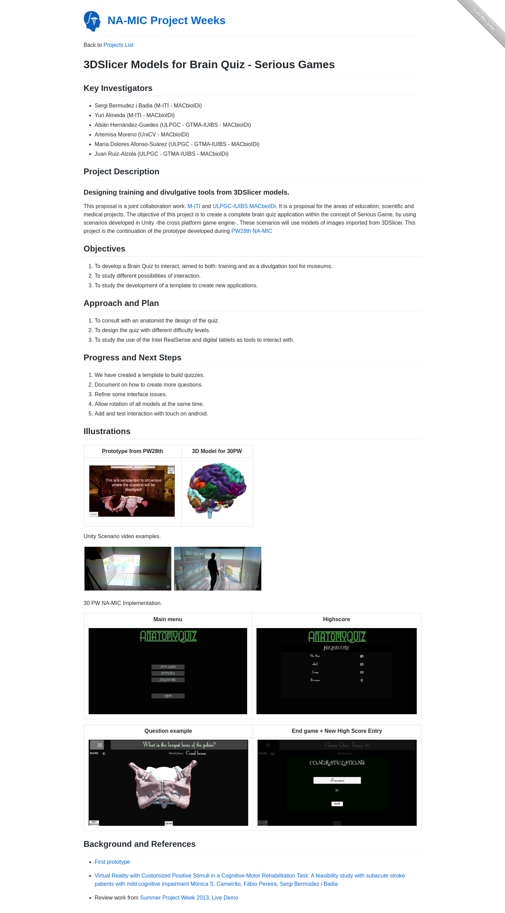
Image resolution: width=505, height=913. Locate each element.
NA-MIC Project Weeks (167, 20)
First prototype (112, 862)
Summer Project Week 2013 (174, 898)
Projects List (118, 45)
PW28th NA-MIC (251, 231)
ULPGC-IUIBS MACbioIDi (244, 206)
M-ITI (194, 206)
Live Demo (225, 898)
